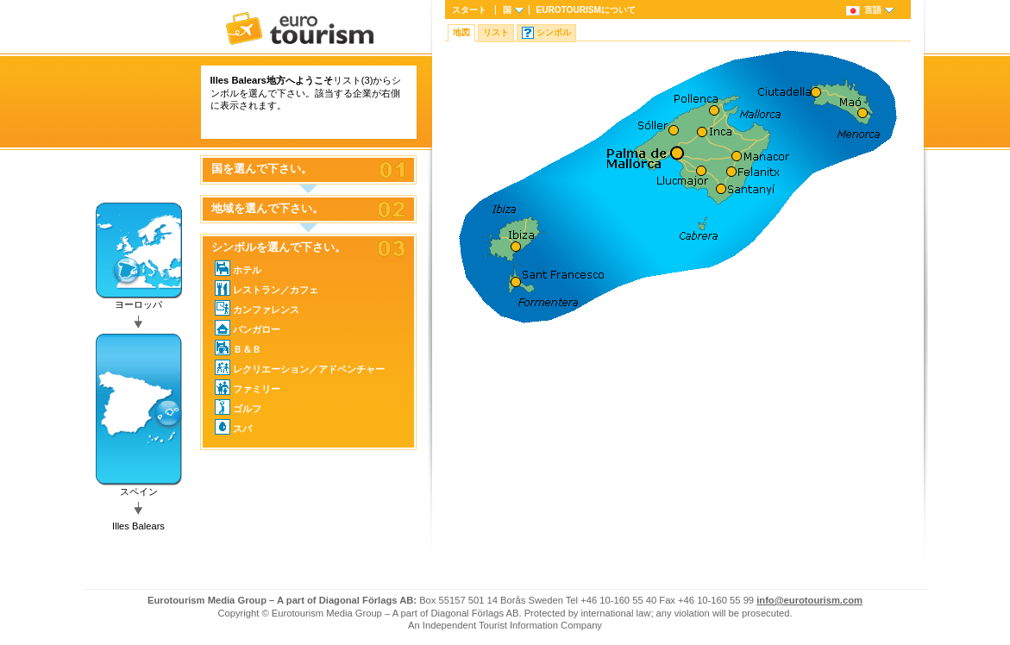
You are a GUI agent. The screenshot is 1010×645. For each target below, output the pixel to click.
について (586, 10)
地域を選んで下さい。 (267, 209)
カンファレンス (257, 308)
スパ (233, 427)
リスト (496, 32)
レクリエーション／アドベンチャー (300, 367)
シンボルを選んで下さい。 (278, 247)
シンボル (553, 32)
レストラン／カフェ (266, 288)
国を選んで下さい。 (261, 169)
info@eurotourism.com (809, 600)
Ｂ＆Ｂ (238, 347)
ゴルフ (238, 407)
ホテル (238, 268)
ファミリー (247, 387)
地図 (461, 32)
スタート (469, 10)
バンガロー (247, 327)
